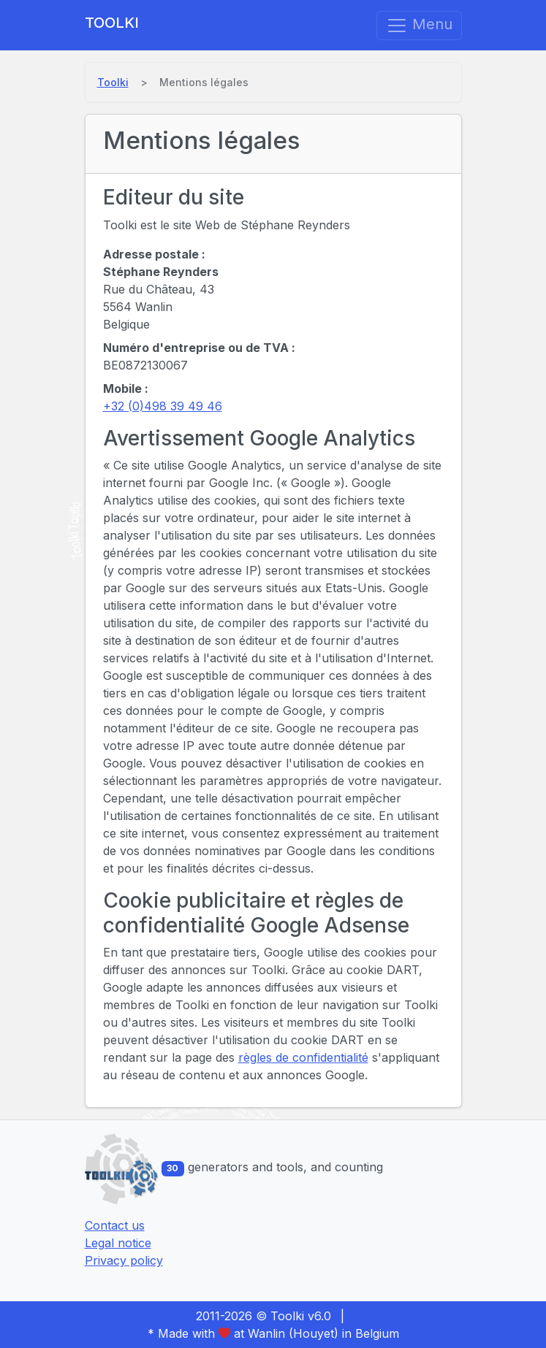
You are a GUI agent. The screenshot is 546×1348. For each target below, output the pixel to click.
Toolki (112, 22)
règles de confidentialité (303, 1057)
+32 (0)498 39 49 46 (162, 406)
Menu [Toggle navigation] (419, 26)
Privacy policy (124, 1260)
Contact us (115, 1225)
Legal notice (118, 1243)
